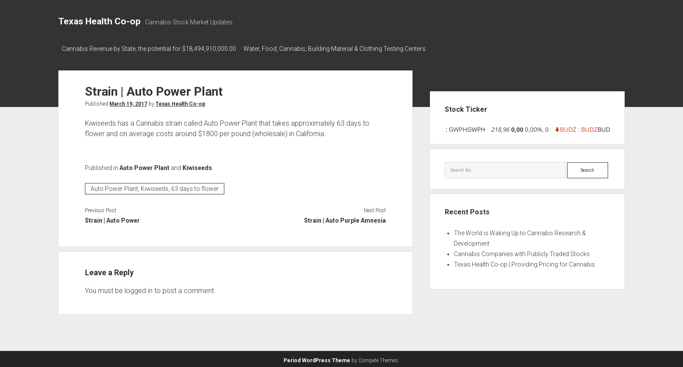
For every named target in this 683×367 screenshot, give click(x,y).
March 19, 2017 (128, 101)
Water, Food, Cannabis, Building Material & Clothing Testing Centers (338, 48)
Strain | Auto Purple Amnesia (345, 218)
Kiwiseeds (197, 165)
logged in (138, 288)
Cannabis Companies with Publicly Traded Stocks (522, 251)
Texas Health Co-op (99, 21)
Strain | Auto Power (112, 218)
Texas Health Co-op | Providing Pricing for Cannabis (524, 262)
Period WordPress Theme (317, 358)
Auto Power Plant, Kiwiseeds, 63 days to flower (155, 186)
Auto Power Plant (144, 165)
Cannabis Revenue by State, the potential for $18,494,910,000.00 (149, 48)
